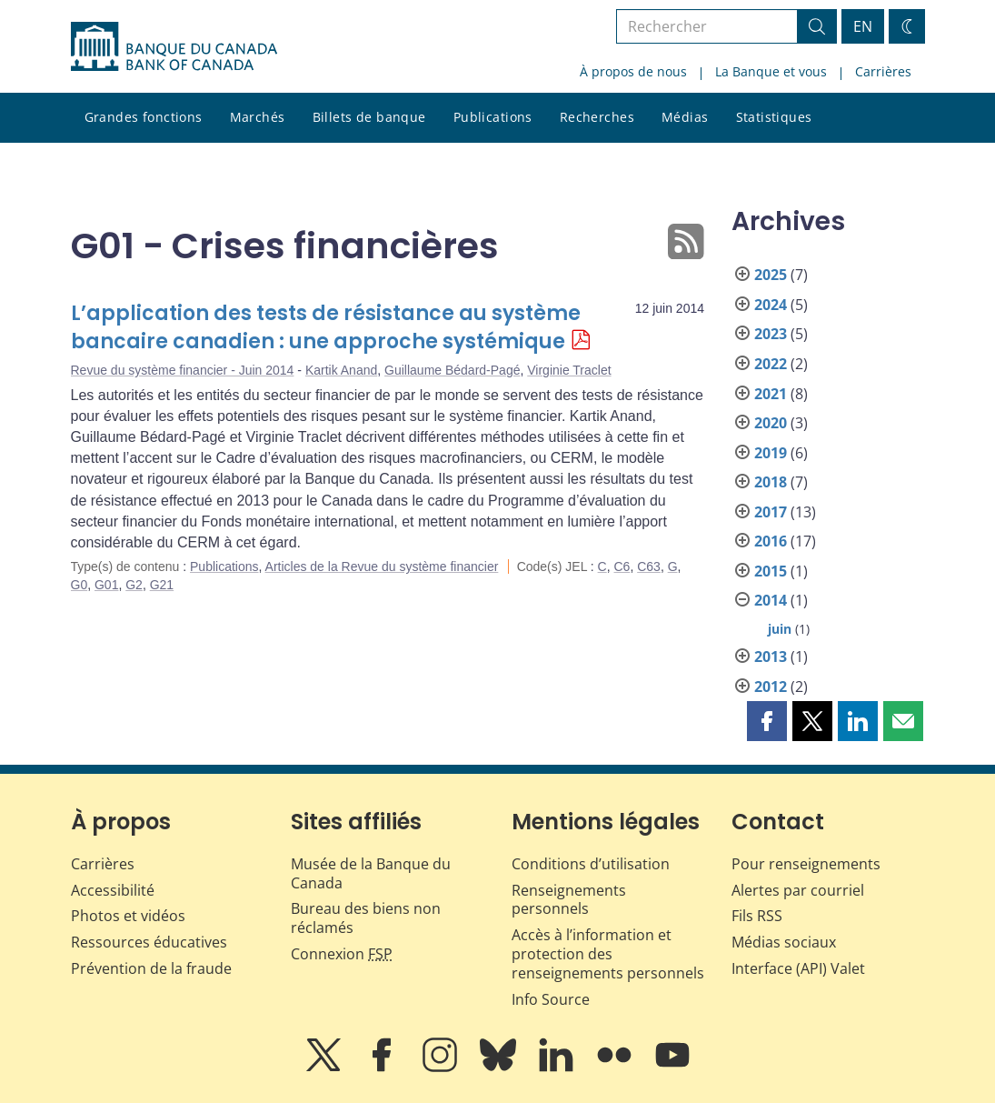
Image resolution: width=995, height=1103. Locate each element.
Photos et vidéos (128, 916)
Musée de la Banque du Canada (371, 873)
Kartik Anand (341, 370)
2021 (770, 394)
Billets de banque (369, 116)
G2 (134, 584)
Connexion (342, 954)
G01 (106, 584)
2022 (770, 364)
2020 (770, 423)
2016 (770, 541)
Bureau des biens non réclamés (366, 918)
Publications (492, 116)
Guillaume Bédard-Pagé (452, 370)
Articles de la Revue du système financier (382, 566)
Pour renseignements (806, 864)
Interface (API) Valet (798, 968)
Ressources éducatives (149, 942)
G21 (162, 584)
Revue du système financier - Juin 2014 (182, 370)
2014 (770, 600)
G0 (79, 584)
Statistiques (774, 116)
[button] (767, 721)
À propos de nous (633, 71)
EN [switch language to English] (862, 26)
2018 (770, 482)
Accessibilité (112, 890)
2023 (770, 334)
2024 (770, 305)
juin (779, 628)
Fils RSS (756, 916)
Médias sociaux (783, 942)
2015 (770, 571)
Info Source (551, 999)
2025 (770, 275)
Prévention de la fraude (151, 968)
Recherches (597, 116)
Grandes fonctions (144, 116)
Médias (685, 116)
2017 (770, 512)
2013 (770, 657)
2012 (770, 687)
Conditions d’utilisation (591, 864)
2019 (770, 453)
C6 (622, 566)
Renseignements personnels (569, 899)
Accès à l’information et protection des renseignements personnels (608, 954)
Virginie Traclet (569, 370)
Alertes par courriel (797, 890)
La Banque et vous (771, 71)
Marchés (257, 116)
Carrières (883, 71)
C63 (649, 566)
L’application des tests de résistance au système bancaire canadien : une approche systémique (326, 327)
